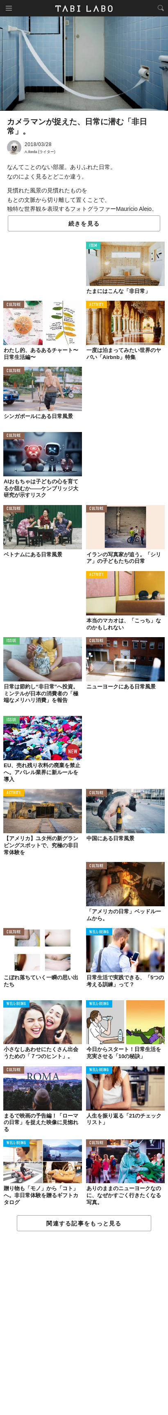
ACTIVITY (96, 305)
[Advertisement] (84, 1323)
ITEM (93, 246)
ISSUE (11, 641)
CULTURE (14, 305)
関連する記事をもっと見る (83, 1223)
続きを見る (84, 223)
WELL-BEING (99, 932)
